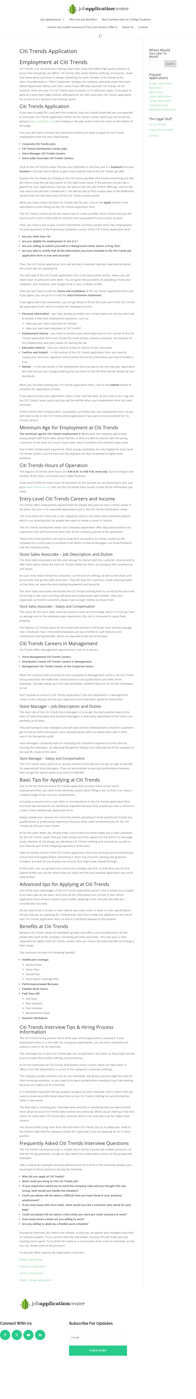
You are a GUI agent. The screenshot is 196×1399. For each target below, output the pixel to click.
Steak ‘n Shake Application (35, 1280)
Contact (143, 27)
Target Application (160, 100)
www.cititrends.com (42, 121)
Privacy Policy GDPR (161, 130)
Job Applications (51, 19)
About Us (128, 27)
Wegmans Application (33, 1266)
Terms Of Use (157, 124)
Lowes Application (160, 96)
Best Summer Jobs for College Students (126, 19)
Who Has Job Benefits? (83, 19)
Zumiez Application (31, 1273)
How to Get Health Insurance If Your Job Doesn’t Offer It (82, 27)
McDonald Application (162, 109)
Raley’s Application (31, 1259)
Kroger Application (160, 83)
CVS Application (158, 105)
